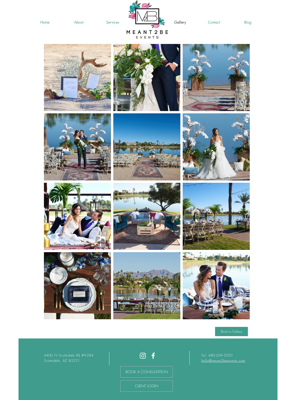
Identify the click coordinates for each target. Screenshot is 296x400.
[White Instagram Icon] (143, 356)
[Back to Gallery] (231, 331)
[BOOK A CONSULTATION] (146, 372)
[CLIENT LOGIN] (146, 386)
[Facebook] (153, 356)
